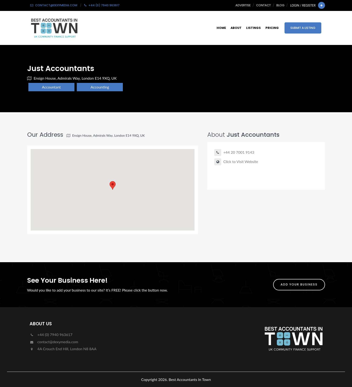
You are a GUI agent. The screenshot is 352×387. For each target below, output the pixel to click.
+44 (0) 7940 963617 (51, 334)
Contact (263, 5)
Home (221, 28)
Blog (280, 5)
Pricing (272, 28)
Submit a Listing (302, 28)
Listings (253, 28)
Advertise (243, 5)
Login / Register (302, 5)
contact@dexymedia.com (54, 341)
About (236, 28)
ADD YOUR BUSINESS (299, 284)
